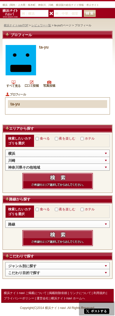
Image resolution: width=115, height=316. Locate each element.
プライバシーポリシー (19, 298)
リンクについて (80, 293)
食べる (45, 138)
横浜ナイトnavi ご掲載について (25, 293)
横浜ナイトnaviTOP (16, 25)
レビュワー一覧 (41, 25)
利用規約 (99, 293)
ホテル (90, 138)
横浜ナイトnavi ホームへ (68, 298)
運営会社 (43, 298)
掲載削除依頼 (58, 293)
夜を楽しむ (67, 138)
